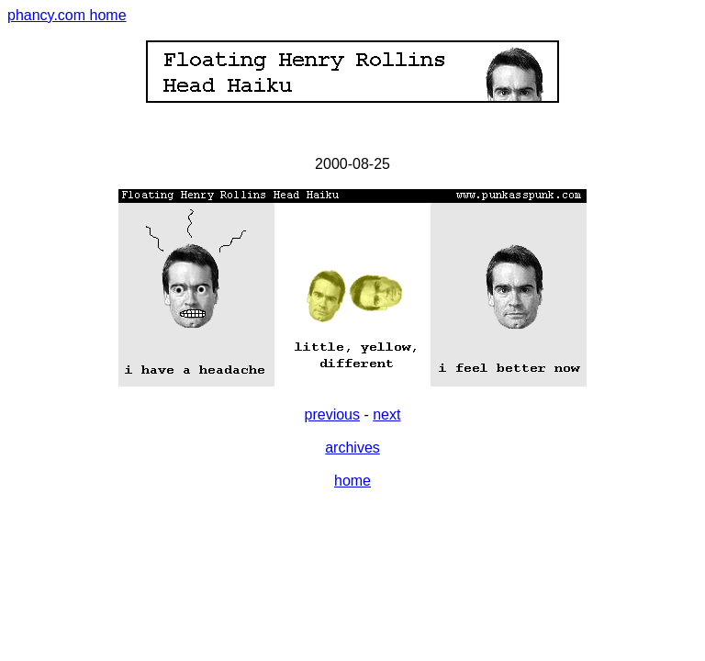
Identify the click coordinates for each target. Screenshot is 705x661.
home (352, 480)
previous (332, 414)
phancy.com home (67, 15)
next (386, 414)
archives (352, 447)
